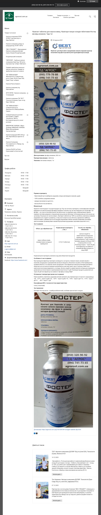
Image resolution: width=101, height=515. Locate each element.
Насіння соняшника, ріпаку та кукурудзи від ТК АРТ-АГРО (15, 44)
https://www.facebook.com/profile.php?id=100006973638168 (20, 260)
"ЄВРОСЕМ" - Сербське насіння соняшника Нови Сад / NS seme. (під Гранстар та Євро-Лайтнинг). (16, 62)
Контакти (56, 17)
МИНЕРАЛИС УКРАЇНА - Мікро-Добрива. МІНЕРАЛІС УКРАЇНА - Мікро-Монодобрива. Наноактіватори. (15, 128)
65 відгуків (83, 1)
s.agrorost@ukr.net (10, 249)
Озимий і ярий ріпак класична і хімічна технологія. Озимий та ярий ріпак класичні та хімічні (15, 69)
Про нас (77, 15)
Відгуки (7, 159)
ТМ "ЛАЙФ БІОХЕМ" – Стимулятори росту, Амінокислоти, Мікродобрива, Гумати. (15, 108)
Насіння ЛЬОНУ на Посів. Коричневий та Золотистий (14, 150)
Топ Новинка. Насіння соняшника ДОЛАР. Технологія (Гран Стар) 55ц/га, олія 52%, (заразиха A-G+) (72, 480)
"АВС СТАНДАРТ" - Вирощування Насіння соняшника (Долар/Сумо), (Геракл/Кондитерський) (16, 51)
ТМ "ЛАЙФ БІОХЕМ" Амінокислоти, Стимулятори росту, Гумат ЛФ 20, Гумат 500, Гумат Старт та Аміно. (15, 77)
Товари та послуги (62, 15)
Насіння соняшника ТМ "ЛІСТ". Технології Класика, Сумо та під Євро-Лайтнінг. (15, 100)
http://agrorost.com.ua (11, 243)
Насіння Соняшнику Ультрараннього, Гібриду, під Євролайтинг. (15, 143)
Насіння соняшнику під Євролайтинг (13, 88)
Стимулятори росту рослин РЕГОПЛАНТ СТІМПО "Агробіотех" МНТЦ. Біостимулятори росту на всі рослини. (14, 118)
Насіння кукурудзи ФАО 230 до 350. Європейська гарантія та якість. (15, 136)
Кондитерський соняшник (14, 56)
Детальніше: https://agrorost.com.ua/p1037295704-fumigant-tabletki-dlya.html (57, 429)
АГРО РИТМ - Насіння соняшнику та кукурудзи (16, 94)
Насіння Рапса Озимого (13, 84)
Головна (49, 15)
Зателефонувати (62, 5)
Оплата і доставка (68, 17)
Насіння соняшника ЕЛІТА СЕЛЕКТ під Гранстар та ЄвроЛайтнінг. (14, 38)
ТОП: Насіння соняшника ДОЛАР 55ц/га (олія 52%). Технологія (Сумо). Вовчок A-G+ (73, 453)
